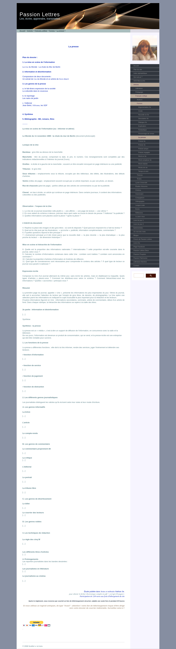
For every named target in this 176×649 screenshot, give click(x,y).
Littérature (139, 88)
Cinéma (138, 190)
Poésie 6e (141, 141)
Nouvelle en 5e (143, 115)
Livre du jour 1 (138, 220)
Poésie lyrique (143, 149)
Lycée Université (141, 182)
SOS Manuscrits (139, 81)
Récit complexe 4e (144, 160)
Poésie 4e (141, 145)
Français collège (141, 96)
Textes (139, 179)
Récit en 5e (142, 156)
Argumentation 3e (144, 107)
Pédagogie (139, 92)
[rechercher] (138, 275)
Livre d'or (136, 243)
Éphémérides (138, 228)
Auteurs (139, 100)
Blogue (135, 235)
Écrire (137, 209)
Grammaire (139, 194)
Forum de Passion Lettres (142, 239)
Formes (139, 103)
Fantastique (142, 130)
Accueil (136, 66)
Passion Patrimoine (140, 258)
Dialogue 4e (142, 122)
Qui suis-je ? (137, 77)
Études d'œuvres (141, 186)
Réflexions (139, 213)
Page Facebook (139, 247)
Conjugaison (139, 198)
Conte (140, 111)
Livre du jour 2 (138, 224)
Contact (136, 265)
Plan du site (137, 69)
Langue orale (140, 205)
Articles (136, 84)
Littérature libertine (140, 262)
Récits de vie (142, 167)
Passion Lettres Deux (141, 250)
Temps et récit (143, 171)
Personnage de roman (146, 133)
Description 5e (143, 118)
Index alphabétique (140, 73)
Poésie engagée (144, 152)
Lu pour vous (140, 216)
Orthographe (139, 201)
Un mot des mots (139, 231)
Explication (142, 126)
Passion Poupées (139, 254)
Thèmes (140, 175)
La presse (142, 137)
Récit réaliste (143, 164)
